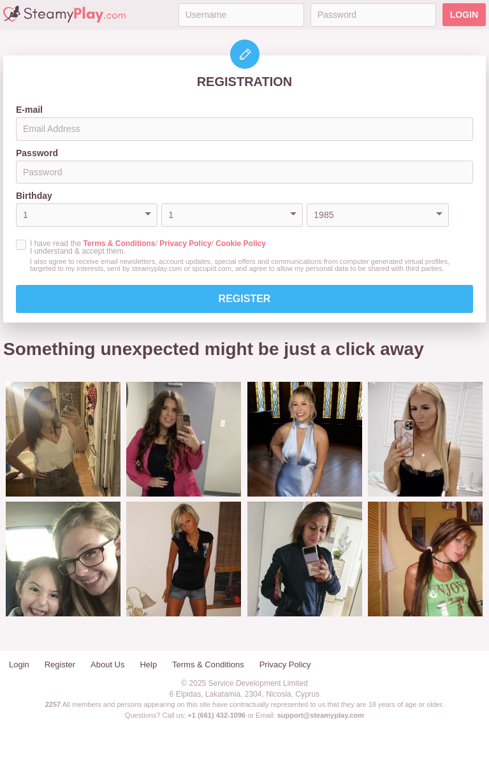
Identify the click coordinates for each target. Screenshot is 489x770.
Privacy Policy (185, 243)
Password (37, 153)
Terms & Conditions (119, 243)
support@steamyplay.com (320, 715)
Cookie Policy (240, 243)
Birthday (34, 195)
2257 (53, 704)
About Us (107, 664)
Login (464, 15)
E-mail (29, 109)
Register (245, 298)
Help (148, 664)
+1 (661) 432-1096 (216, 715)
